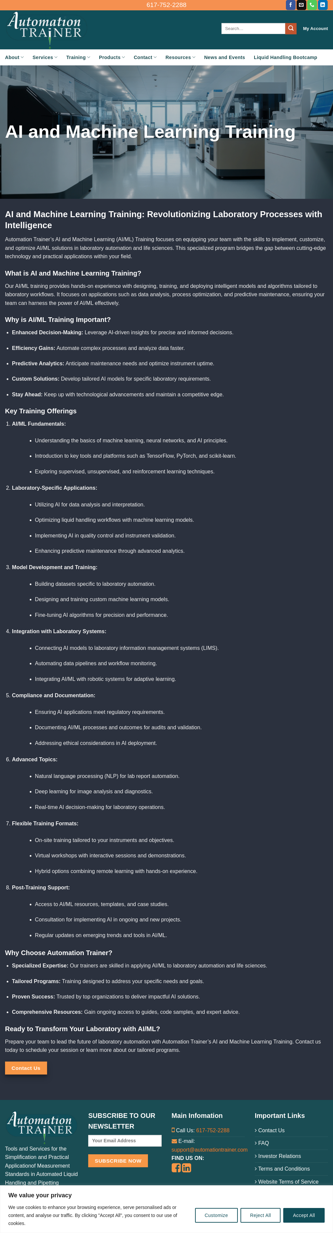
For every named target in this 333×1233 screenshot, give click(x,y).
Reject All (260, 1215)
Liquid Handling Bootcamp (285, 57)
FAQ (262, 1143)
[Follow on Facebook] (291, 5)
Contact (145, 57)
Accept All (304, 1215)
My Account (315, 28)
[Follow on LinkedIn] (323, 5)
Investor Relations (278, 1156)
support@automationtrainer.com (210, 1150)
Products (112, 57)
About (14, 57)
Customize (216, 1215)
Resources (181, 57)
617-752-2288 (212, 1130)
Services (44, 57)
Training (78, 57)
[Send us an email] (301, 5)
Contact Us (270, 1130)
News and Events (224, 57)
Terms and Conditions (282, 1169)
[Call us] (312, 5)
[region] (166, 1209)
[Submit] (291, 28)
